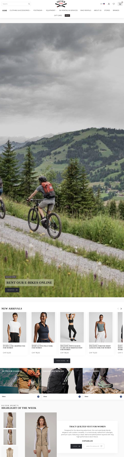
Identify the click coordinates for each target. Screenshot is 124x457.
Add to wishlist (94, 446)
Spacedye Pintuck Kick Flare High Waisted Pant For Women (71, 347)
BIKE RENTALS (85, 10)
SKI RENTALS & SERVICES (68, 10)
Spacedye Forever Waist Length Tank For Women (100, 347)
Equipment (50, 10)
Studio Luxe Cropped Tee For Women (14, 347)
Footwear (37, 10)
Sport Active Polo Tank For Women (42, 347)
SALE (67, 15)
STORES (107, 10)
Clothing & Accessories (19, 10)
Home (4, 10)
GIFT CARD (58, 15)
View (76, 446)
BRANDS (116, 10)
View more (62, 360)
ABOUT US (97, 10)
